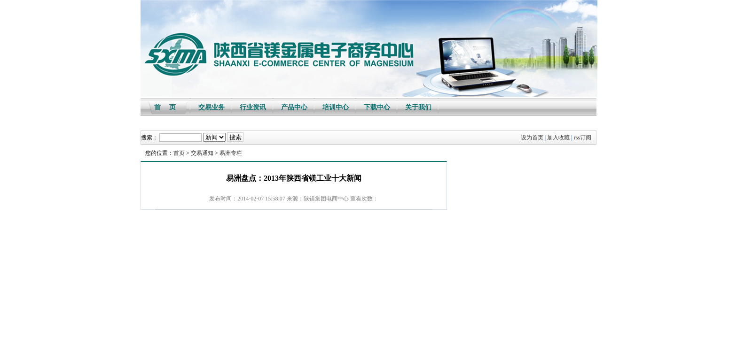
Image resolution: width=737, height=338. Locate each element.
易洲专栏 (231, 153)
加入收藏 (558, 137)
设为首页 (532, 137)
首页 (179, 153)
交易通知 (202, 153)
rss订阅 (582, 137)
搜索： (149, 137)
